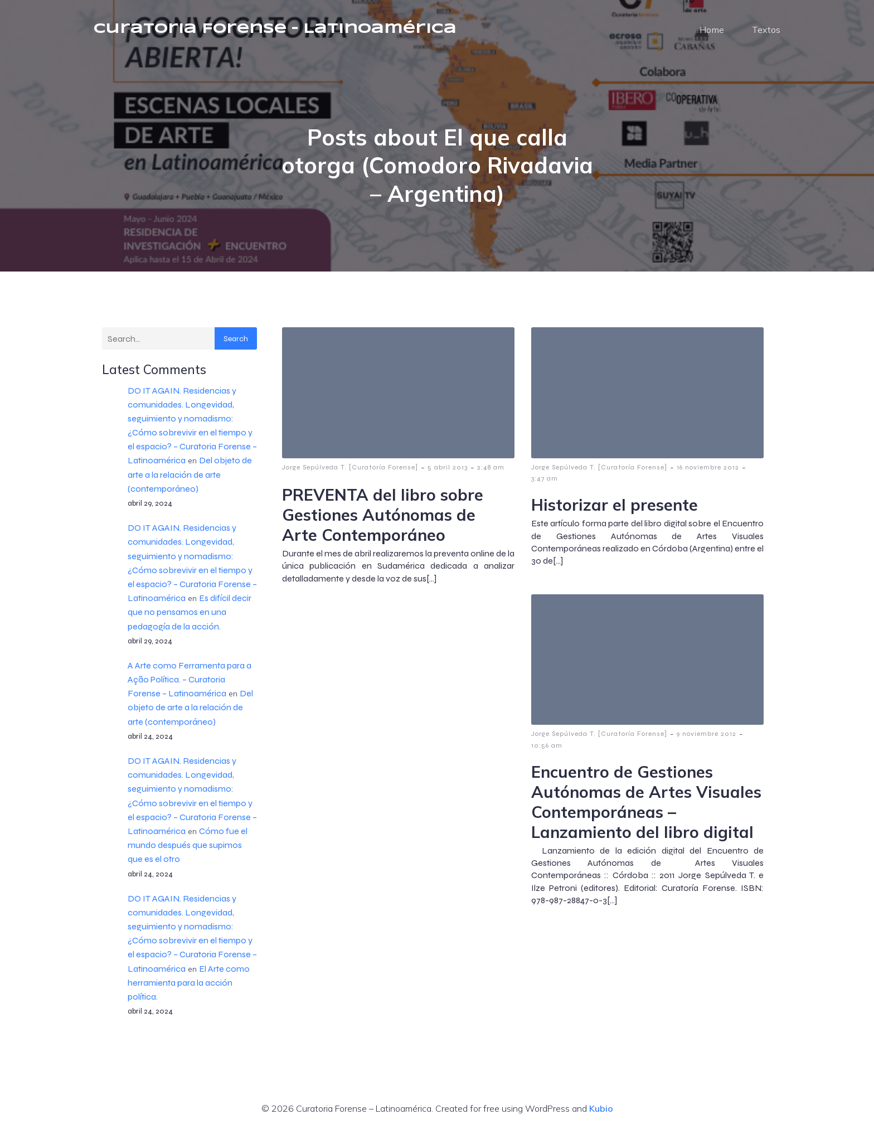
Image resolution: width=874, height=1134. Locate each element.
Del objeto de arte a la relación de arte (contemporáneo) (190, 476)
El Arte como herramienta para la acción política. (189, 985)
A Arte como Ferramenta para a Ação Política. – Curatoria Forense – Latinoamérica (189, 681)
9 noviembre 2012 (706, 736)
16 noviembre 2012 (708, 469)
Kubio (601, 1110)
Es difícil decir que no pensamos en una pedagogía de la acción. (189, 614)
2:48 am (490, 469)
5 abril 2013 (448, 469)
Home (712, 30)
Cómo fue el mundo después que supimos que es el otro (187, 847)
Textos (766, 30)
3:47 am (544, 480)
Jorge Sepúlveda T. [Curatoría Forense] (350, 469)
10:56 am (546, 748)
